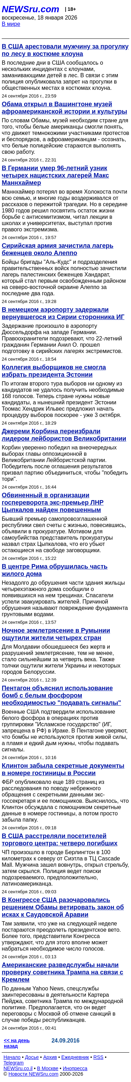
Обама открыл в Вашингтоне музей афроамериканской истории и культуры (64, 108)
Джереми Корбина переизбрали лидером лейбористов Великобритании (64, 435)
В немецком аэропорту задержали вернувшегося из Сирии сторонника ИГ (63, 313)
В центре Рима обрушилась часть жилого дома (55, 570)
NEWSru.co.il (17, 1068)
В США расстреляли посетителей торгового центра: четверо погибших (59, 839)
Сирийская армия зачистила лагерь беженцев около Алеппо (58, 249)
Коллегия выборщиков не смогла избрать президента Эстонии (54, 371)
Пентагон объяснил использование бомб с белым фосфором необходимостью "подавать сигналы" (61, 695)
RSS (98, 1057)
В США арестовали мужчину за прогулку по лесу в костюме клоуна (65, 50)
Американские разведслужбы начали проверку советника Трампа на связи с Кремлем (62, 972)
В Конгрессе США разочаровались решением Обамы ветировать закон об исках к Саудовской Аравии (63, 907)
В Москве (47, 1068)
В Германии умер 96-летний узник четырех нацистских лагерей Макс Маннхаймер (55, 175)
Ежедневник (75, 1057)
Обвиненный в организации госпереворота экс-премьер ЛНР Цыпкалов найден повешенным (53, 502)
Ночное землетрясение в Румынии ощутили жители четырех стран (56, 634)
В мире (11, 24)
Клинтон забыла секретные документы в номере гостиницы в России (63, 769)
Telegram (13, 1063)
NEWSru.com (30, 9)
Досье (32, 1057)
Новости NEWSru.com (33, 1074)
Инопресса (75, 1068)
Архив (50, 1057)
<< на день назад (17, 1043)
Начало (12, 1057)
